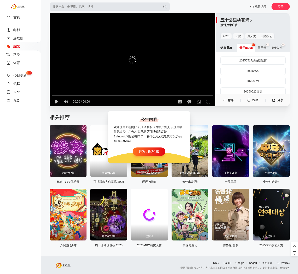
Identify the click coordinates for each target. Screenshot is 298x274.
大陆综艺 (266, 36)
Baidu (226, 262)
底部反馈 (267, 262)
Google (240, 262)
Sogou (253, 262)
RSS (216, 262)
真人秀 (252, 36)
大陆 (238, 36)
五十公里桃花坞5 (236, 20)
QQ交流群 (284, 262)
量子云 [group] (263, 46)
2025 (226, 36)
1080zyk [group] (278, 46)
